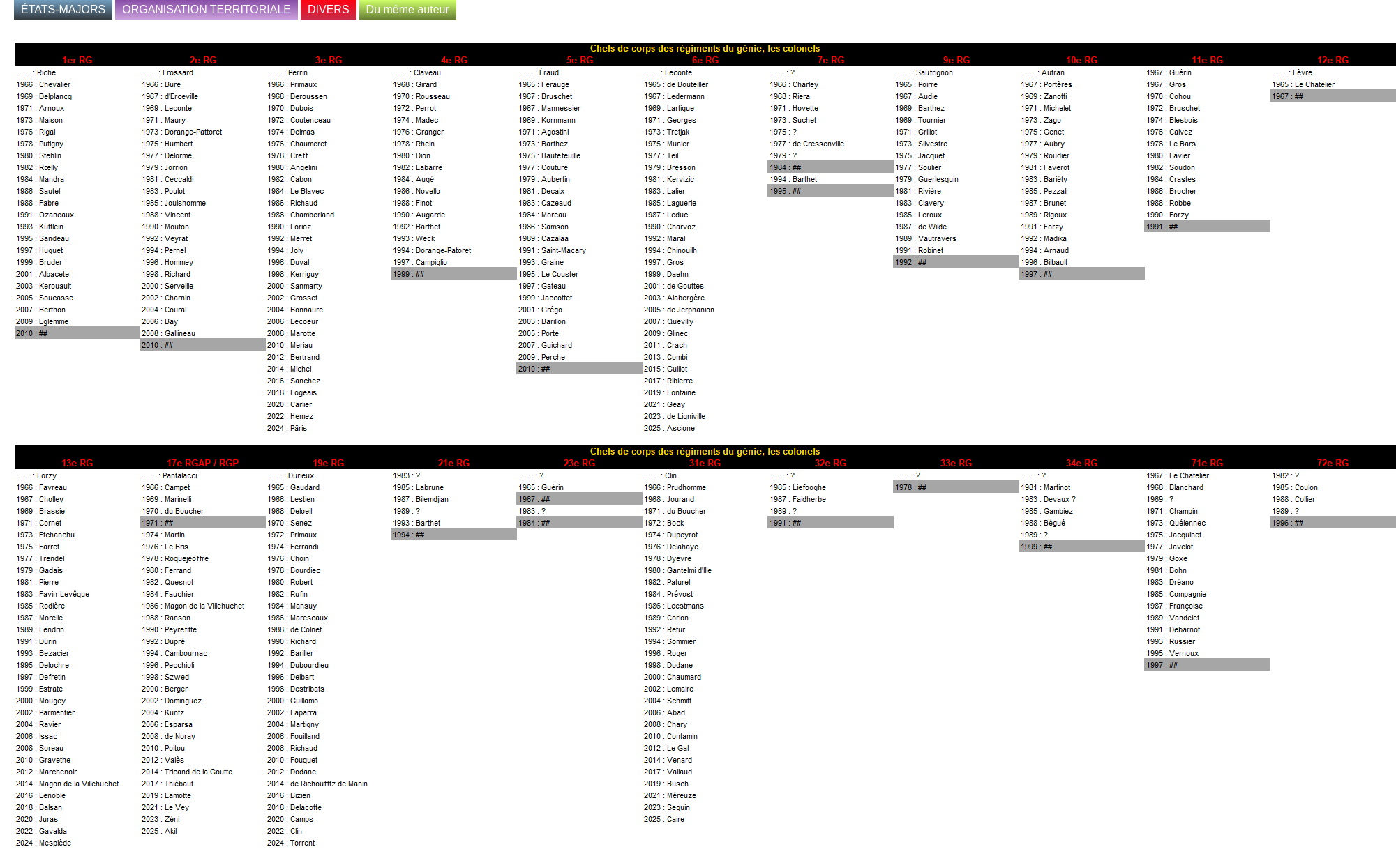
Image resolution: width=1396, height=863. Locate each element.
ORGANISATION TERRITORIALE (206, 9)
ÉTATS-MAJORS (63, 9)
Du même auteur (407, 9)
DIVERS (329, 9)
